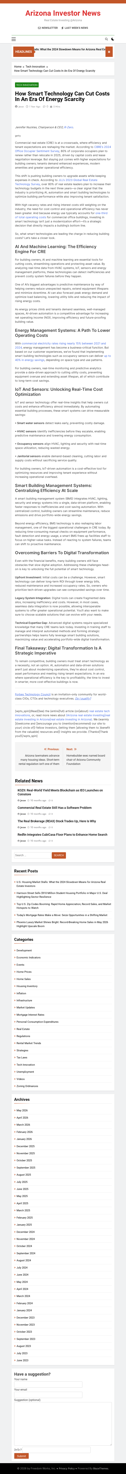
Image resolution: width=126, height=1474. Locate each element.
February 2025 (25, 1217)
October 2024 (24, 1246)
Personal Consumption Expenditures (38, 1021)
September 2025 (26, 1167)
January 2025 (24, 1224)
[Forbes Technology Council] (33, 694)
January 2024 (24, 1310)
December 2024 (26, 1232)
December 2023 (26, 1317)
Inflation (21, 993)
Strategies (22, 1050)
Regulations (23, 1036)
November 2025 (26, 1153)
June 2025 (22, 1189)
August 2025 (24, 1174)
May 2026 (22, 1110)
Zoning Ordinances (27, 1086)
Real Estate (23, 1029)
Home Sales (24, 979)
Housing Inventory (27, 986)
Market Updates (26, 1007)
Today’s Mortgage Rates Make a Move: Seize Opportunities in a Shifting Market (62, 915)
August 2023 (24, 1346)
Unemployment (25, 1071)
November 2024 (26, 1239)
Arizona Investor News (63, 13)
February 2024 (25, 1303)
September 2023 (26, 1339)
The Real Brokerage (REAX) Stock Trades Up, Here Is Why (57, 821)
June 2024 (22, 1274)
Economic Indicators (29, 957)
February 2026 (25, 1132)
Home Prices (24, 971)
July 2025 (22, 1182)
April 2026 (22, 1117)
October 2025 (24, 1160)
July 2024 (22, 1267)
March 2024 (23, 1296)
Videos (21, 1079)
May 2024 (22, 1282)
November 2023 (26, 1324)
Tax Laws (22, 1057)
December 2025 (26, 1146)
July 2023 (22, 1353)
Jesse (21, 106)
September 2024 (26, 1253)
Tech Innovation (26, 85)
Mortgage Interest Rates (30, 1014)
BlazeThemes (100, 1468)
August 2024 (24, 1260)
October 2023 (24, 1331)
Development (24, 950)
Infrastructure (24, 1000)
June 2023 (22, 1360)
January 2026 (24, 1139)
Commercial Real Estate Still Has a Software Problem (55, 807)
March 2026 (23, 1124)
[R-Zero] (68, 127)
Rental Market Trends (29, 1043)
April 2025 (22, 1203)
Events (20, 964)
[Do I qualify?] (83, 698)
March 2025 (23, 1210)
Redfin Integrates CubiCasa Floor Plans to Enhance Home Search (62, 834)
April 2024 (22, 1289)
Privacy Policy (67, 1468)
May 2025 (22, 1196)
